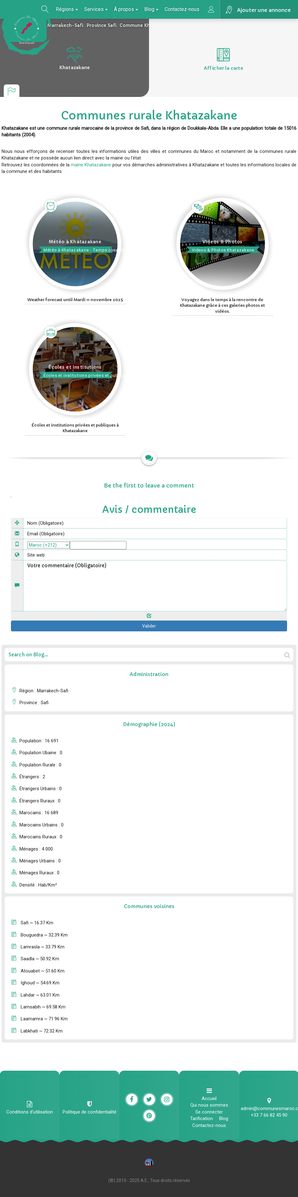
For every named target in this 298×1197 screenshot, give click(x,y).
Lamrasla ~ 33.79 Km (41, 947)
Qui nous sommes (209, 1105)
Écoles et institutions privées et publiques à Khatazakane (75, 428)
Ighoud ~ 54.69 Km (39, 983)
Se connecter (209, 1112)
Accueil (209, 1098)
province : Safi (34, 702)
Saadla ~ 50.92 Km (39, 959)
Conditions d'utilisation (29, 1112)
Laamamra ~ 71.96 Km (43, 1019)
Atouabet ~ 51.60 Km (41, 971)
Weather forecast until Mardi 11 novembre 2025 (75, 299)
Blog (151, 9)
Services (96, 9)
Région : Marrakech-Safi (43, 691)
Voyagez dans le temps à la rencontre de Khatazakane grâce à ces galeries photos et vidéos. (222, 305)
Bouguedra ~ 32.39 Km (43, 935)
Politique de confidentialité (89, 1112)
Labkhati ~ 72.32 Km (41, 1031)
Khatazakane (74, 67)
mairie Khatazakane (91, 165)
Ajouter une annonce (264, 10)
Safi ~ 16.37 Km (36, 923)
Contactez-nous (182, 9)
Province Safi (101, 25)
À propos (126, 9)
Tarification (201, 1118)
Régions (67, 9)
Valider (149, 626)
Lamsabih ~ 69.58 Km (42, 1007)
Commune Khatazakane (147, 25)
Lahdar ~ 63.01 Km (39, 995)
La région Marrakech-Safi (53, 25)
